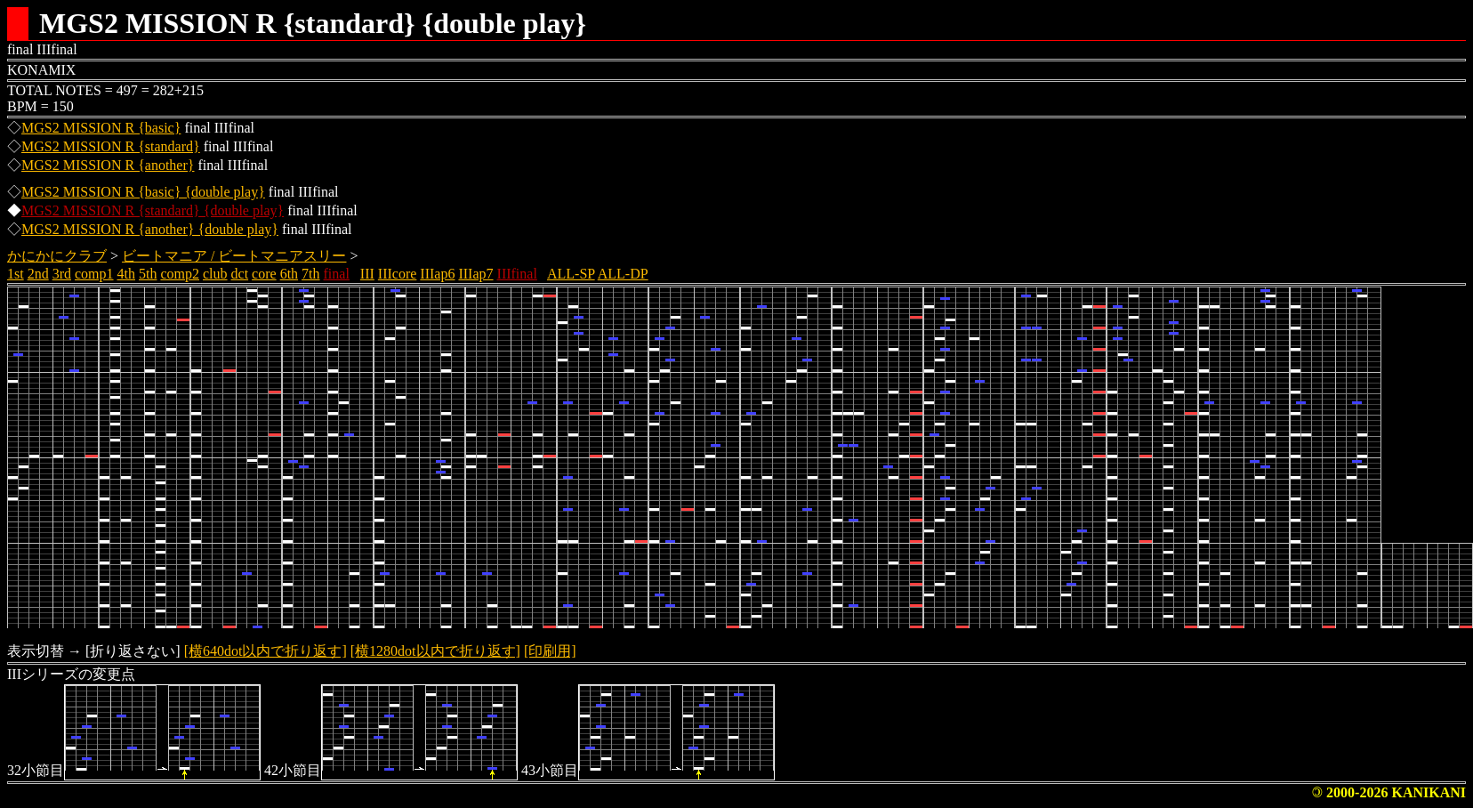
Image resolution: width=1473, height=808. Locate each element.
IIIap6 (437, 273)
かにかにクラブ (57, 255)
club (215, 273)
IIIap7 (475, 273)
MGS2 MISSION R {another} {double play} (149, 229)
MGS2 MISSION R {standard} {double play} (152, 210)
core (264, 273)
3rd (61, 273)
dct (240, 273)
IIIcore (397, 273)
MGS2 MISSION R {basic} (101, 127)
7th (310, 273)
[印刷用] (550, 651)
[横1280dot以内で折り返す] (435, 651)
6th (289, 273)
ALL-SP (571, 273)
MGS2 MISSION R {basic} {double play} (143, 191)
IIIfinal (517, 273)
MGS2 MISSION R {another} (107, 165)
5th (148, 273)
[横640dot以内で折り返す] (265, 651)
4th (126, 273)
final (337, 273)
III (367, 273)
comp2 (179, 273)
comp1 (94, 273)
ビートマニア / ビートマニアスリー (234, 255)
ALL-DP (623, 273)
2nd (38, 273)
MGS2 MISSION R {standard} (110, 146)
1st (15, 273)
